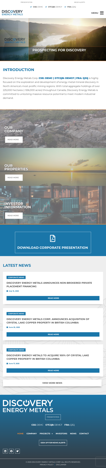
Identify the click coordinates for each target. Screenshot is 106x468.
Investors (61, 433)
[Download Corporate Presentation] (52, 238)
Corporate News (16, 277)
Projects (46, 433)
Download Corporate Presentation (52, 248)
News (73, 433)
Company (31, 433)
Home (20, 433)
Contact (84, 433)
